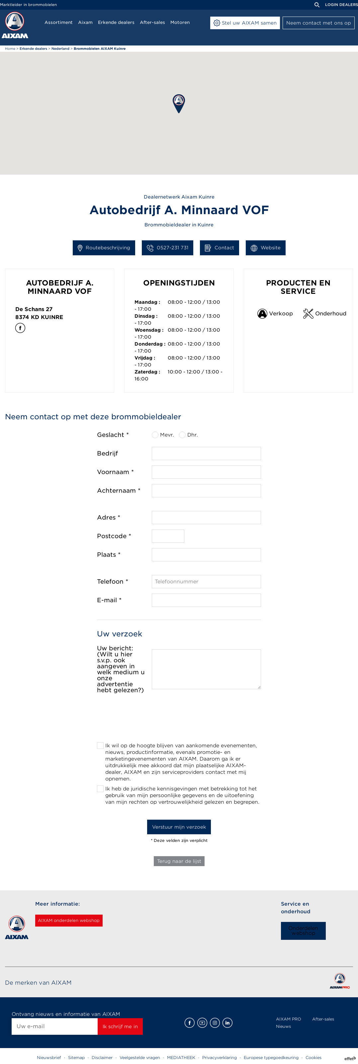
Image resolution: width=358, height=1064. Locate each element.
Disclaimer (102, 1057)
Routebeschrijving (104, 248)
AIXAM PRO (288, 1019)
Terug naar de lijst (179, 861)
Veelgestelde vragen (140, 1057)
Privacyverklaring (219, 1057)
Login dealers (341, 4)
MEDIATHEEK (181, 1057)
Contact (219, 248)
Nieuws (283, 1026)
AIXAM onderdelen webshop (77, 921)
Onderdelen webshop (303, 930)
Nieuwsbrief (49, 1057)
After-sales (323, 1019)
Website (266, 248)
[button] (179, 103)
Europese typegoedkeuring (271, 1057)
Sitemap (76, 1057)
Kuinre (52, 317)
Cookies (313, 1057)
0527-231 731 (167, 248)
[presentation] (179, 720)
